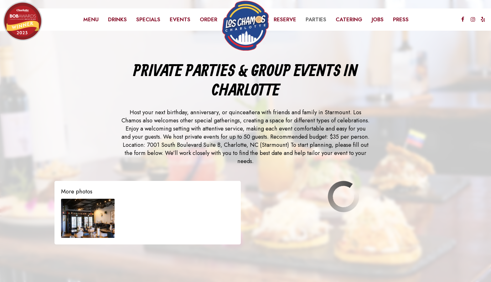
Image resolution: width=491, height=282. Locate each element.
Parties (316, 19)
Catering (349, 19)
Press (401, 19)
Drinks (117, 19)
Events (180, 19)
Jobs (378, 19)
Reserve (285, 19)
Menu (91, 19)
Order (208, 19)
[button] (88, 218)
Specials (148, 19)
